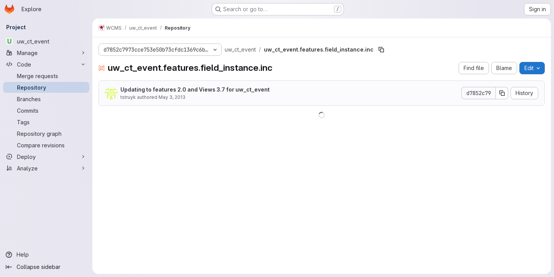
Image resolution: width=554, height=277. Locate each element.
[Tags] (46, 122)
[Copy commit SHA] (502, 93)
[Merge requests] (46, 75)
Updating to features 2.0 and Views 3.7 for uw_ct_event (195, 89)
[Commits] (46, 110)
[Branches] (46, 98)
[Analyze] (46, 168)
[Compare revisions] (46, 145)
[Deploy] (46, 156)
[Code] (46, 64)
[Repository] (46, 87)
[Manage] (46, 52)
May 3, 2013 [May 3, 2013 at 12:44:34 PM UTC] (172, 97)
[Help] (46, 254)
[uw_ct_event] (46, 41)
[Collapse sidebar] (46, 267)
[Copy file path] (381, 49)
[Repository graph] (46, 133)
